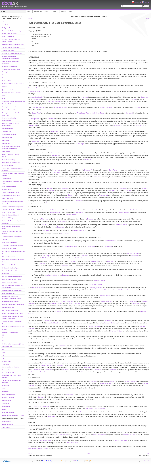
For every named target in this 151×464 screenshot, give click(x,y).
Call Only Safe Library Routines (12, 276)
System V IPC (6, 81)
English (145, 2)
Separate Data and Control (10, 215)
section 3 (87, 159)
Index (3, 22)
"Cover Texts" (36, 113)
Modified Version (55, 210)
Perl (3, 338)
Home (29, 11)
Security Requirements (9, 107)
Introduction (6, 25)
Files (3, 78)
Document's (37, 99)
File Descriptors (7, 137)
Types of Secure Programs (10, 47)
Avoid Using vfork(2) (8, 293)
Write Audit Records (8, 394)
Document (84, 97)
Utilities (63, 11)
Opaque (49, 188)
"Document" (32, 88)
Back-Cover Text (106, 301)
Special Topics (6, 361)
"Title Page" (35, 141)
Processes (5, 75)
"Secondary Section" (37, 97)
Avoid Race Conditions (9, 242)
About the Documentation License (13, 415)
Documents (54, 11)
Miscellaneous (6, 400)
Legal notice (6, 427)
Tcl (3, 355)
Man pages (38, 11)
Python (4, 341)
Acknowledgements (8, 412)
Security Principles (8, 36)
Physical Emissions (8, 397)
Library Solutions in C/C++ (10, 192)
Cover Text (48, 370)
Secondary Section (54, 101)
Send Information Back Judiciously (13, 304)
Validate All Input (7, 128)
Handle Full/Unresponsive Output (12, 313)
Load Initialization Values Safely (12, 236)
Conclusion (5, 403)
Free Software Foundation (40, 406)
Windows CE (6, 391)
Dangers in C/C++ (7, 189)
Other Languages (7, 198)
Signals (4, 86)
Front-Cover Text (67, 301)
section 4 (108, 321)
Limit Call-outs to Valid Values (11, 279)
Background (6, 28)
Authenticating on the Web (10, 367)
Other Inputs (6, 151)
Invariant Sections (105, 107)
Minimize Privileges (8, 218)
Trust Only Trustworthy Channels (12, 245)
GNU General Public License (38, 448)
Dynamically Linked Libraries (11, 92)
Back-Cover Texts (98, 113)
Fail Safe (4, 239)
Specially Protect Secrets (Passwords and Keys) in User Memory (11, 375)
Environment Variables (9, 134)
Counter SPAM (6, 178)
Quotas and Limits (8, 90)
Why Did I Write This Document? (12, 53)
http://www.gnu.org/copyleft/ (95, 408)
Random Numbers (7, 370)
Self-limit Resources (8, 256)
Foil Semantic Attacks (9, 265)
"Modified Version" (36, 91)
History (4, 409)
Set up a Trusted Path (9, 248)
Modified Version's (122, 290)
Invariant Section (96, 284)
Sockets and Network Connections (13, 83)
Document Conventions (9, 66)
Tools (3, 388)
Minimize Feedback (8, 307)
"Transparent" (34, 119)
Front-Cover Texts (83, 113)
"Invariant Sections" (38, 107)
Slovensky (136, 2)
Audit (3, 95)
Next (147, 18)
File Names (5, 140)
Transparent (32, 125)
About (71, 11)
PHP (3, 358)
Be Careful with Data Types (10, 268)
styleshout (146, 461)
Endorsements (6, 421)
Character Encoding (8, 159)
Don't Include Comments (10, 310)
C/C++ (4, 335)
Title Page (44, 219)
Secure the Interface (8, 212)
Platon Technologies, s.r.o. (49, 461)
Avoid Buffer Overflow (9, 186)
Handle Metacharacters (9, 282)
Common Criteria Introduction (11, 110)
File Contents (6, 143)
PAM (3, 98)
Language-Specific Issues (10, 332)
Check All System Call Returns (11, 290)
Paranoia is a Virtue (8, 50)
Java (3, 352)
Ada (3, 349)
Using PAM (5, 385)
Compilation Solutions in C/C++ (12, 195)
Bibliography (6, 406)
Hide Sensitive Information (10, 301)
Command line (6, 131)
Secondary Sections (60, 107)
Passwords (5, 364)
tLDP (3, 11)
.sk (10, 3)
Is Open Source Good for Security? (13, 44)
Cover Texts (113, 170)
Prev (30, 18)
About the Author (7, 424)
